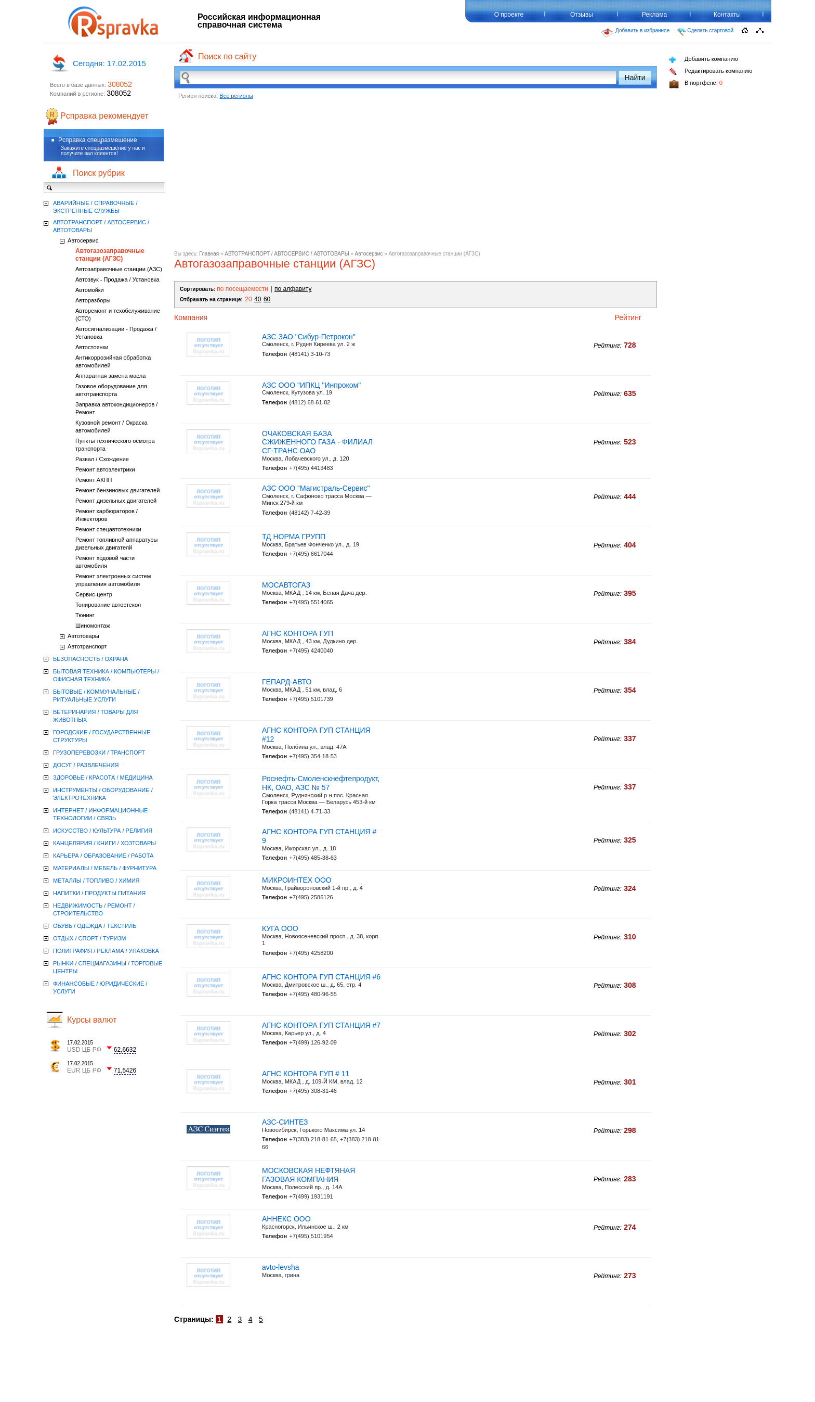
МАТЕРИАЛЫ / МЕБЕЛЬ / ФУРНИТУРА (104, 868)
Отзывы (581, 14)
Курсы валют (92, 1019)
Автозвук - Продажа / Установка (117, 279)
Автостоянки (92, 347)
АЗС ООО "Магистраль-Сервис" (316, 488)
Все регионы (236, 96)
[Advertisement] (415, 178)
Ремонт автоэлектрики (105, 469)
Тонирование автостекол (108, 605)
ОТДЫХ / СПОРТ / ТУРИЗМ (89, 938)
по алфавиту (292, 288)
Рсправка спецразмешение (97, 140)
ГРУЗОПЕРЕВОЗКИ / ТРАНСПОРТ (99, 752)
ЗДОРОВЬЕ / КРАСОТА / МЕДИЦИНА (103, 777)
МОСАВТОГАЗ (286, 585)
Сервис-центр (93, 594)
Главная (209, 254)
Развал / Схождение (102, 459)
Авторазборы (92, 300)
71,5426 (125, 1070)
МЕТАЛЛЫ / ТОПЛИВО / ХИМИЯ (96, 880)
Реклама (654, 14)
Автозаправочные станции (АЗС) (118, 269)
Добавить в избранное (635, 33)
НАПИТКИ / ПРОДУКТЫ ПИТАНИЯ (99, 893)
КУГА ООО (280, 928)
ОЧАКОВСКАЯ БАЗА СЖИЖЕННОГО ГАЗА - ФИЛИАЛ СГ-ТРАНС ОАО (317, 442)
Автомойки (89, 290)
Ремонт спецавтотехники (108, 529)
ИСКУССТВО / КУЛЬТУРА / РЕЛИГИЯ (102, 830)
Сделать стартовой (705, 32)
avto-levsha (280, 1267)
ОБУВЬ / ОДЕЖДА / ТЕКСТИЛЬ (94, 926)
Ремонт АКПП (93, 480)
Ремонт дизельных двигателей (115, 501)
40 (257, 299)
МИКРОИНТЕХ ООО (297, 880)
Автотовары (83, 636)
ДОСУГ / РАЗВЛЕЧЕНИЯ (86, 765)
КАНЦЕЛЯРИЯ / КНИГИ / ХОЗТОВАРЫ (104, 843)
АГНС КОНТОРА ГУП (297, 633)
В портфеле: (695, 84)
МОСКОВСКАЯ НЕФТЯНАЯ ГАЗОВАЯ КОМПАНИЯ (308, 1174)
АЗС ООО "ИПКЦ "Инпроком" (311, 385)
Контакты (727, 14)
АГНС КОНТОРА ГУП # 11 (305, 1073)
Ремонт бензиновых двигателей (117, 490)
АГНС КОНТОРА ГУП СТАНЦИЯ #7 (321, 1025)
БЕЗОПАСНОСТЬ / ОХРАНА (90, 659)
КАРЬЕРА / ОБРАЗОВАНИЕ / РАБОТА (103, 855)
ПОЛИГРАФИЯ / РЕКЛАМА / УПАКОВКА (106, 951)
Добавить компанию (703, 59)
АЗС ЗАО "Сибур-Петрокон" (309, 337)
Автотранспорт (87, 646)
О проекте (509, 14)
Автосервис (369, 254)
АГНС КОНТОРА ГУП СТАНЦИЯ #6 (321, 977)
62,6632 (125, 1049)
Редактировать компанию (710, 71)
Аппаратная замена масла (110, 376)
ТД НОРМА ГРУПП (293, 536)
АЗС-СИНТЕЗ (285, 1122)
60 (267, 299)
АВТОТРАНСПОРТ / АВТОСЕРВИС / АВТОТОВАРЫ (287, 254)
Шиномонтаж (92, 625)
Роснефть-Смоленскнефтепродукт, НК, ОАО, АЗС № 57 (320, 783)
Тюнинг (85, 615)
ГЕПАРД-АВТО (286, 682)
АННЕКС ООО (286, 1219)
